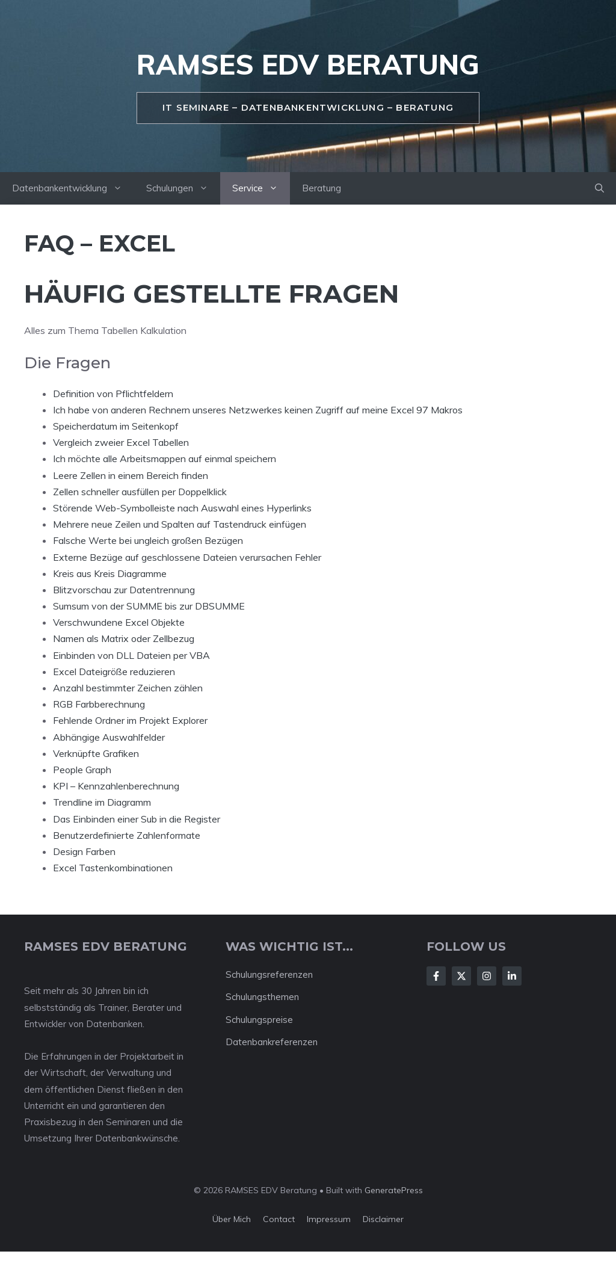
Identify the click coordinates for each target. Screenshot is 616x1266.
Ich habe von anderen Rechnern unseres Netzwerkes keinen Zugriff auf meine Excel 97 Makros (258, 410)
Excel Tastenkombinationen (113, 868)
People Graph (82, 770)
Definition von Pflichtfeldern (113, 394)
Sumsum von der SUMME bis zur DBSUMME (149, 606)
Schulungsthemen (262, 996)
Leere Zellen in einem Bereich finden (130, 475)
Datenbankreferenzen (272, 1042)
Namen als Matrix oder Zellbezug (123, 638)
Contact (279, 1219)
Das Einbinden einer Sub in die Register (136, 819)
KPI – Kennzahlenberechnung (116, 786)
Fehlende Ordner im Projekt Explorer (130, 720)
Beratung (321, 188)
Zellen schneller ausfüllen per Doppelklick (140, 492)
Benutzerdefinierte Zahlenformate (126, 835)
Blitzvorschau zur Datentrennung (124, 590)
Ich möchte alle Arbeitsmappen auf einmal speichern (164, 458)
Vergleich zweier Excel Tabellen (121, 442)
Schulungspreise (259, 1019)
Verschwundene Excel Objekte (119, 622)
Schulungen (183, 188)
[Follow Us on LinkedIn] (512, 976)
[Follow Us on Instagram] (486, 976)
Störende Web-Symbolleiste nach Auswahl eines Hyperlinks (182, 508)
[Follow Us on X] (461, 976)
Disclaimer (383, 1219)
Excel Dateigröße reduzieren (114, 671)
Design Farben (84, 851)
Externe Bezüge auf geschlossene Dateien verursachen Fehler (187, 557)
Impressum (329, 1219)
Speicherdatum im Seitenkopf (116, 426)
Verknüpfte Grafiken (96, 753)
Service (261, 188)
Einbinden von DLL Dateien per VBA (131, 655)
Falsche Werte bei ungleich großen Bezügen (148, 540)
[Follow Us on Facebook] (436, 976)
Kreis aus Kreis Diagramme (110, 573)
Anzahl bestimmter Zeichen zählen (128, 688)
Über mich (231, 1219)
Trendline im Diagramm (102, 802)
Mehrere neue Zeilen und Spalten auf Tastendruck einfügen (179, 524)
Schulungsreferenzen (269, 974)
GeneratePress (394, 1190)
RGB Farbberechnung (99, 704)
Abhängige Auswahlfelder (109, 737)
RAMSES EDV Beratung (308, 64)
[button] (599, 188)
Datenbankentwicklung (73, 188)
